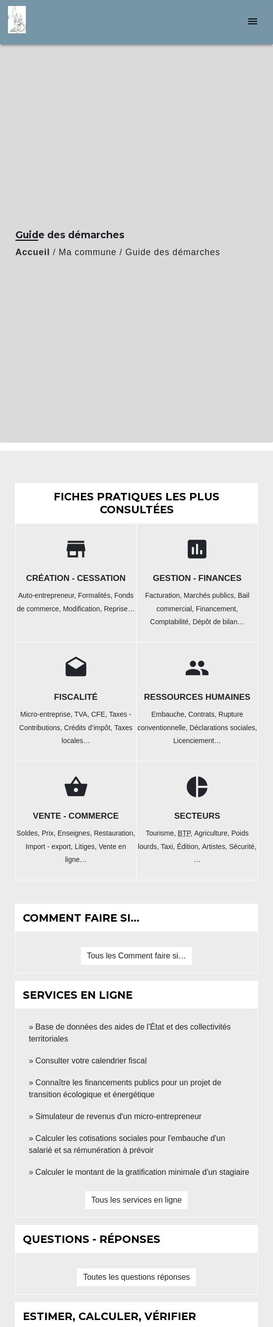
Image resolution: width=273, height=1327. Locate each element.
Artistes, (215, 847)
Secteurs (197, 816)
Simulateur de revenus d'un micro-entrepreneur (118, 1116)
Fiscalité (76, 697)
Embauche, (170, 714)
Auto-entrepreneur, (48, 595)
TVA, (82, 714)
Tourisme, (161, 833)
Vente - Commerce (76, 816)
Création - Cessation (76, 578)
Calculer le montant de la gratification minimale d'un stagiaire (142, 1172)
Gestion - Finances (197, 578)
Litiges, (86, 847)
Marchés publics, (211, 595)
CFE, (100, 714)
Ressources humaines (197, 697)
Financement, (217, 609)
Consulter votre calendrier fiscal (90, 1060)
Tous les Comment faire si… (136, 955)
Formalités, (96, 595)
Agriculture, (212, 833)
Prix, (50, 833)
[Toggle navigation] (252, 22)
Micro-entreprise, (47, 714)
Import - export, (50, 847)
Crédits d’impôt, (89, 728)
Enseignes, (76, 833)
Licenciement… (197, 741)
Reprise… (119, 609)
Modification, (83, 609)
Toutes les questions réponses (136, 1277)
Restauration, (114, 833)
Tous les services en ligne (136, 1200)
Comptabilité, (171, 622)
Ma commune (88, 252)
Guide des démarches (173, 252)
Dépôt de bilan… (218, 622)
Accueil (32, 252)
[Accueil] (45, 22)
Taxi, (169, 847)
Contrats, (203, 714)
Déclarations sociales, (223, 728)
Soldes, (29, 833)
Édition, (189, 847)
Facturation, (164, 595)
